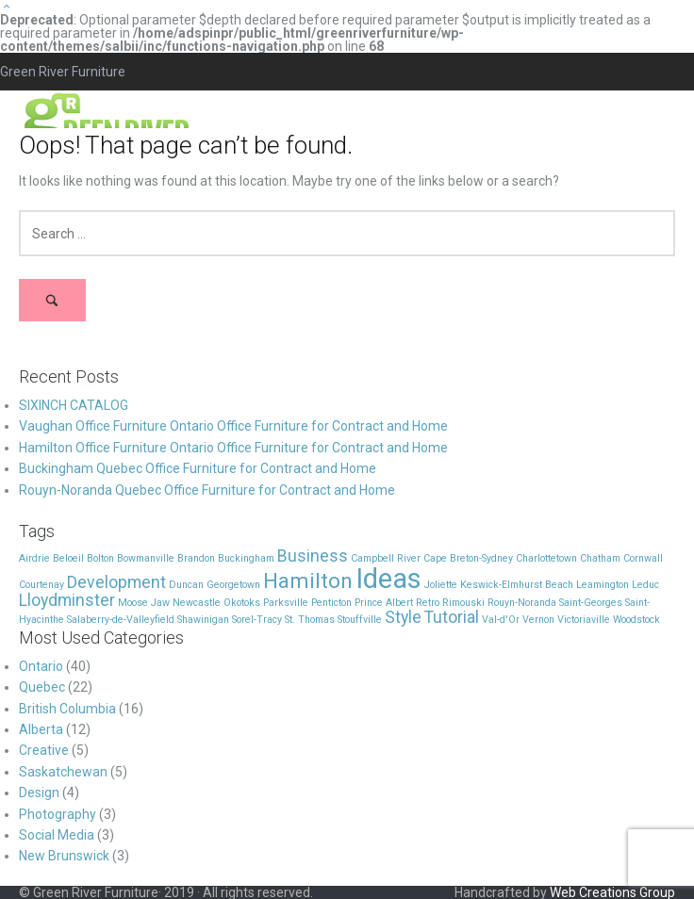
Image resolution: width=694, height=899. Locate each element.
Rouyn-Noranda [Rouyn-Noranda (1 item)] (521, 603)
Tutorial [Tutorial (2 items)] (451, 617)
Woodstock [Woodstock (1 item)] (636, 619)
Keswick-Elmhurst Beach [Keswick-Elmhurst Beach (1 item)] (516, 585)
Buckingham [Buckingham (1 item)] (246, 558)
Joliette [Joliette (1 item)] (440, 585)
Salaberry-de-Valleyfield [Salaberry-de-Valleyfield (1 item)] (120, 619)
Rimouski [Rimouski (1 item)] (463, 603)
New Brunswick (64, 855)
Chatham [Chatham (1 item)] (600, 558)
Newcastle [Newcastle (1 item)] (197, 603)
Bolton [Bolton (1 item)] (100, 558)
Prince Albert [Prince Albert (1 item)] (384, 603)
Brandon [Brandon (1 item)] (196, 558)
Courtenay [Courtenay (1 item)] (41, 585)
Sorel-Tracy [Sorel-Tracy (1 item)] (257, 619)
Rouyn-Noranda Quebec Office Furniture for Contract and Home (207, 490)
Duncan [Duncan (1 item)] (186, 585)
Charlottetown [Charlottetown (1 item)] (546, 558)
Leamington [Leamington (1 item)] (602, 585)
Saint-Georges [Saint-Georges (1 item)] (590, 603)
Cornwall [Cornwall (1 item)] (643, 558)
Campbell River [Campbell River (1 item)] (386, 558)
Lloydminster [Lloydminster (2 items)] (67, 600)
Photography (57, 814)
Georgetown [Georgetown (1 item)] (233, 585)
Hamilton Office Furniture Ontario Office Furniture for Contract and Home (233, 447)
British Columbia (67, 708)
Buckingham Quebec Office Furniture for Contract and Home (197, 468)
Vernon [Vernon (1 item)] (538, 619)
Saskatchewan (63, 771)
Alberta (41, 729)
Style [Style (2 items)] (403, 617)
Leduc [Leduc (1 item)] (645, 585)
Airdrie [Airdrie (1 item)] (34, 558)
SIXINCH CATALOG (73, 405)
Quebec (42, 687)
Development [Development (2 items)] (116, 582)
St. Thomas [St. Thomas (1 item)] (310, 619)
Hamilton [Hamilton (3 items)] (308, 580)
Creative (44, 750)
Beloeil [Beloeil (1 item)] (68, 558)
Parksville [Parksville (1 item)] (285, 603)
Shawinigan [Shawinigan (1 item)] (203, 619)
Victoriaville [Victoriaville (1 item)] (583, 619)
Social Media (56, 834)
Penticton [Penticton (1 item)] (331, 603)
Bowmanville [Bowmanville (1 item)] (145, 558)
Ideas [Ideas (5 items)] (388, 579)
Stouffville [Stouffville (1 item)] (360, 619)
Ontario (41, 666)
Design (39, 792)
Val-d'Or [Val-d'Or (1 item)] (501, 619)
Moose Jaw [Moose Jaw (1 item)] (144, 603)
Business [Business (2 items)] (312, 556)
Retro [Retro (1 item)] (427, 603)
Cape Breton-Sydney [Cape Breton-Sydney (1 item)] (468, 558)
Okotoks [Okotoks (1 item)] (241, 603)
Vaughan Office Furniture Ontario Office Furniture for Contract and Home (233, 425)
